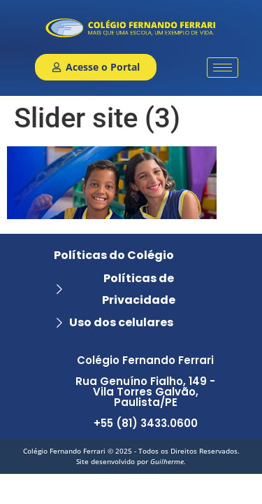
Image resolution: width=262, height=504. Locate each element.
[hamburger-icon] (222, 67)
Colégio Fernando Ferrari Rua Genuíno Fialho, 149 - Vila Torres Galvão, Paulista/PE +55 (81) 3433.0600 (145, 391)
